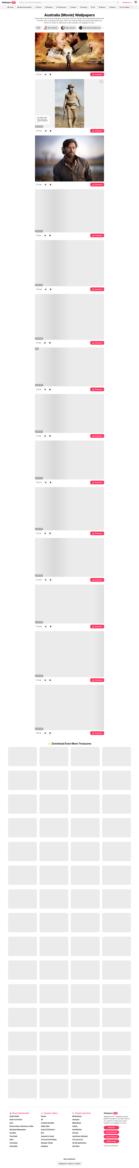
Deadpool (44, 1146)
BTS (42, 1133)
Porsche (75, 1133)
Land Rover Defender (80, 1136)
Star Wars (76, 1146)
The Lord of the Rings (49, 1139)
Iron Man (13, 1133)
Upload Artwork (111, 1132)
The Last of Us (77, 1139)
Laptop (74, 1126)
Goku (11, 1139)
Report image (111, 1141)
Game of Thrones (16, 1119)
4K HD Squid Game (79, 1143)
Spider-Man (45, 1126)
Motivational (76, 1116)
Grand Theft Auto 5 (48, 1129)
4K (42, 1119)
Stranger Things (47, 1143)
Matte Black (76, 1123)
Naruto (43, 1116)
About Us (111, 1127)
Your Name (14, 1143)
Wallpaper (9, 2)
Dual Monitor (77, 1129)
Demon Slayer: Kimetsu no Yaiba (21, 1126)
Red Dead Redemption (18, 1129)
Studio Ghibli (14, 1116)
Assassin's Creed (47, 1136)
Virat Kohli (13, 1136)
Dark (11, 1123)
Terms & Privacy (111, 1137)
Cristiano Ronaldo (47, 1123)
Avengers (75, 1119)
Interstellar (14, 1146)
